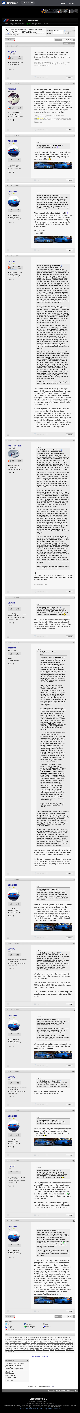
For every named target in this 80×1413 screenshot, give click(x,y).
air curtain (54, 1339)
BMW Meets (19, 24)
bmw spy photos (31, 1348)
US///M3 (11, 603)
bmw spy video (58, 1348)
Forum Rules (9, 1380)
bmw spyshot (9, 1350)
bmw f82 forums (52, 1343)
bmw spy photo (21, 1348)
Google (10, 1327)
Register (71, 3)
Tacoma (11, 261)
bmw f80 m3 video (15, 1343)
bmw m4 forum (62, 1346)
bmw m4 (30, 1346)
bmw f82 (33, 1343)
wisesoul (12, 89)
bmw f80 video (26, 1343)
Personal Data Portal (54, 1408)
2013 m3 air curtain (35, 1337)
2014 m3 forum (15, 1339)
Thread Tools (68, 43)
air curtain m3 (15, 1341)
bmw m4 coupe (38, 1346)
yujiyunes (12, 51)
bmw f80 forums (51, 1341)
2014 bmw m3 (52, 1337)
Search (45, 24)
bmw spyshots (18, 1350)
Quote (70, 77)
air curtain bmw (62, 1339)
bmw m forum (69, 1344)
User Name (49, 31)
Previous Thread (35, 1356)
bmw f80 (33, 1341)
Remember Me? (69, 31)
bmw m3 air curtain (21, 1346)
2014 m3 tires (46, 1339)
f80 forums (46, 1350)
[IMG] (7, 1375)
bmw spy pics (49, 1348)
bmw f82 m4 (26, 1344)
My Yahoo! (11, 1329)
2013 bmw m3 (10, 1337)
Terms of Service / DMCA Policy (38, 1408)
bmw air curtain (25, 1341)
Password (49, 33)
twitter (10, 1324)
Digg (46, 1324)
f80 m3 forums (10, 1351)
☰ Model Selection (28, 3)
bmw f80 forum (41, 1341)
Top (76, 1391)
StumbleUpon (30, 1327)
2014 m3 (59, 1337)
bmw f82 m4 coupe (36, 1344)
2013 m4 (44, 1337)
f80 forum (39, 1350)
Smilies (8, 1374)
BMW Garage (9, 24)
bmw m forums (10, 1346)
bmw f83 (45, 1344)
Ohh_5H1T (12, 141)
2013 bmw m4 (19, 1337)
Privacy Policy (23, 1408)
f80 (34, 1350)
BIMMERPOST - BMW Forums (65, 1391)
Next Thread (45, 1356)
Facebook (29, 1324)
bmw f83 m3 (52, 1344)
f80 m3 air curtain (60, 1350)
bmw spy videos (68, 1348)
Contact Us (51, 1391)
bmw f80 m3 (60, 1341)
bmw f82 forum (41, 1343)
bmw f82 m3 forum (15, 1344)
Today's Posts (36, 24)
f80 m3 (52, 1350)
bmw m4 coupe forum (50, 1346)
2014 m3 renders (25, 1339)
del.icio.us (48, 1327)
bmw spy (13, 1348)
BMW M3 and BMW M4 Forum (18, 29)
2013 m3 (26, 1337)
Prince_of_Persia (15, 445)
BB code (8, 1372)
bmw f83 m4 (60, 1344)
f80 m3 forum (70, 1350)
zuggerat (12, 647)
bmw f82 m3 (61, 1343)
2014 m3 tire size (36, 1339)
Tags (6, 1334)
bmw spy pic (40, 1348)
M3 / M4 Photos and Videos (23, 31)
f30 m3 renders (28, 1350)
